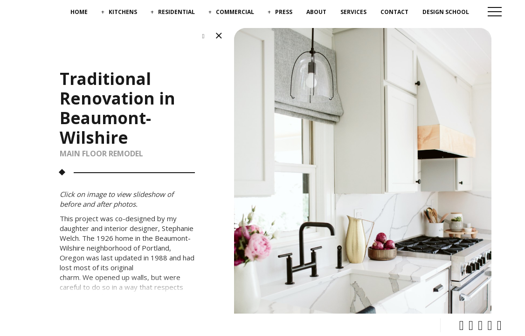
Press (283, 12)
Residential (176, 12)
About (316, 12)
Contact (394, 12)
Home (79, 12)
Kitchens (123, 12)
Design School (445, 12)
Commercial (235, 12)
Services (353, 12)
